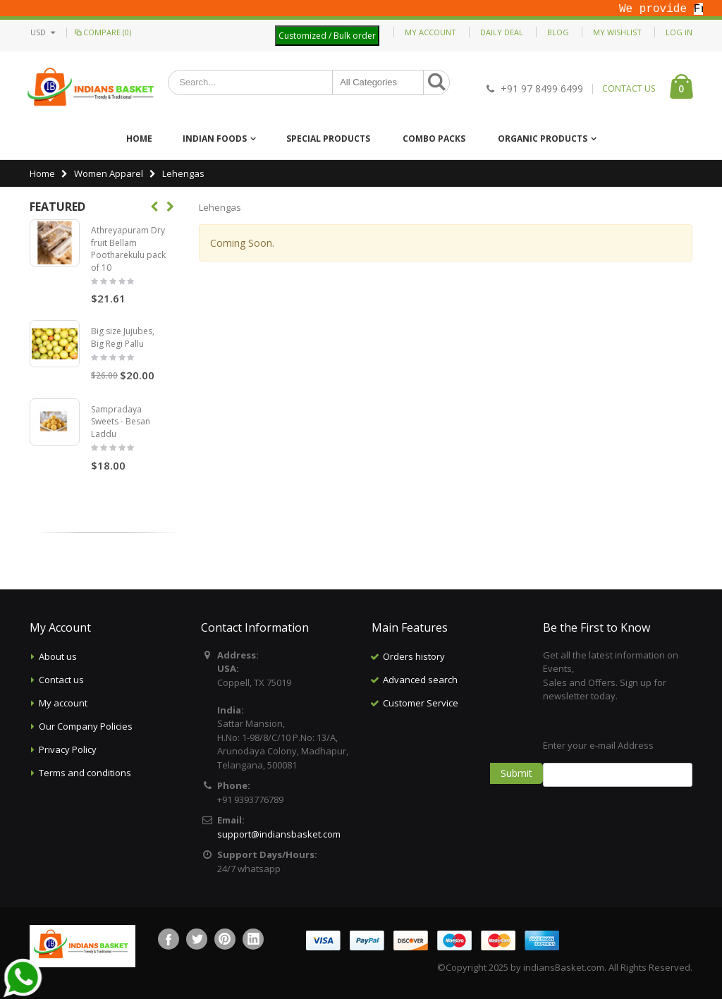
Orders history (414, 656)
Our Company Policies (86, 726)
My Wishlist (617, 32)
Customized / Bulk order (327, 36)
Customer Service (420, 703)
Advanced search (420, 679)
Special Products (328, 139)
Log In (679, 32)
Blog (558, 32)
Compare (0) (102, 32)
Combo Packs (434, 139)
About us (58, 656)
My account (63, 703)
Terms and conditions (85, 772)
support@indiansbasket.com (279, 834)
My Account (430, 32)
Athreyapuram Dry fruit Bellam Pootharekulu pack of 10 (128, 249)
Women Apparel (108, 173)
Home (42, 173)
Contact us (61, 679)
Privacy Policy (68, 749)
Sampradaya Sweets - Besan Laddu (120, 421)
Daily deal (501, 32)
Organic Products (542, 139)
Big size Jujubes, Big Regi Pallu (122, 337)
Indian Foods (215, 139)
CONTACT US (628, 89)
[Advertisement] (460, 785)
